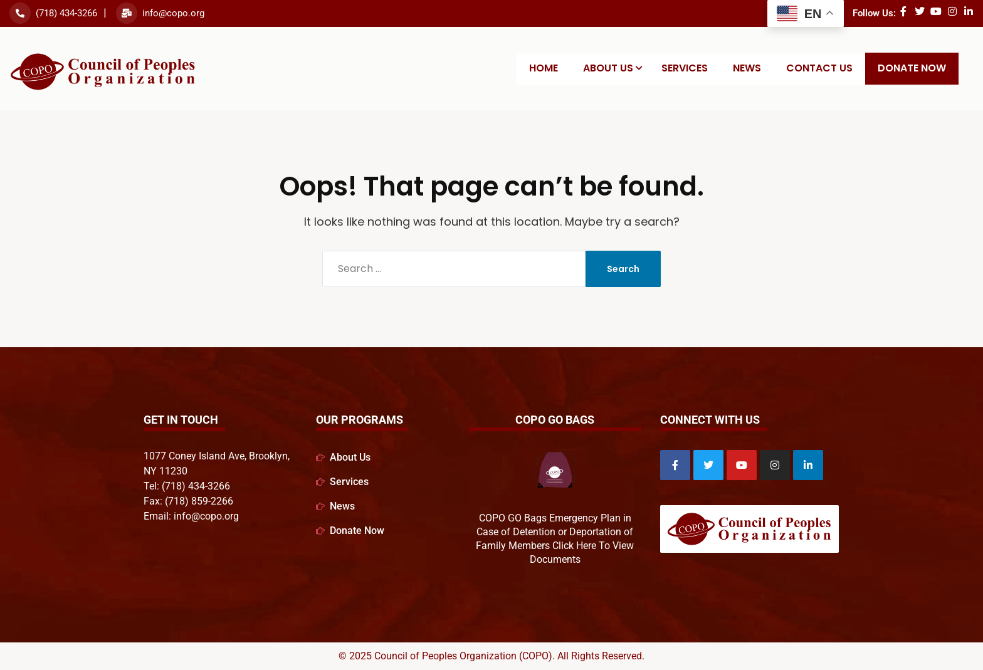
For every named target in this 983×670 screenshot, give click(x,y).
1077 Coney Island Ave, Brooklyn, (217, 456)
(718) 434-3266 (66, 13)
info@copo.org (173, 13)
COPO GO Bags (554, 419)
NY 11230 (165, 471)
